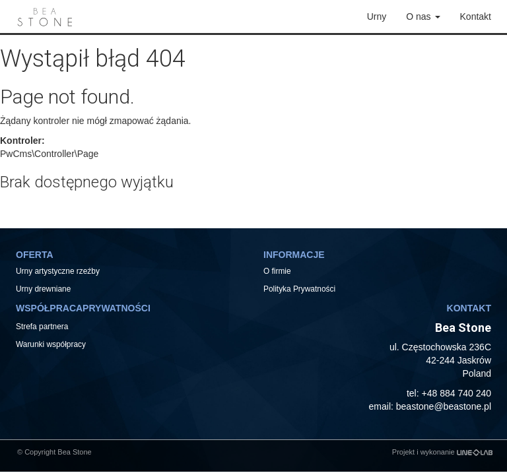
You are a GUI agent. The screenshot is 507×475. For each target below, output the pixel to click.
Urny (377, 16)
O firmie (277, 271)
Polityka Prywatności (299, 289)
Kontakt (475, 16)
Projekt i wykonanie (442, 452)
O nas (423, 16)
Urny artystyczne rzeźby (58, 271)
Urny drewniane (44, 289)
